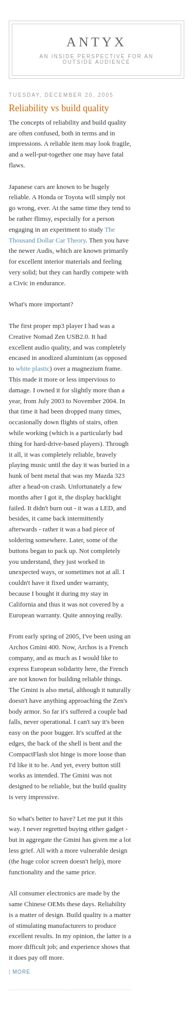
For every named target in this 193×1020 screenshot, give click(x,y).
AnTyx (96, 41)
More (21, 972)
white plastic (32, 368)
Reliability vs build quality (59, 108)
